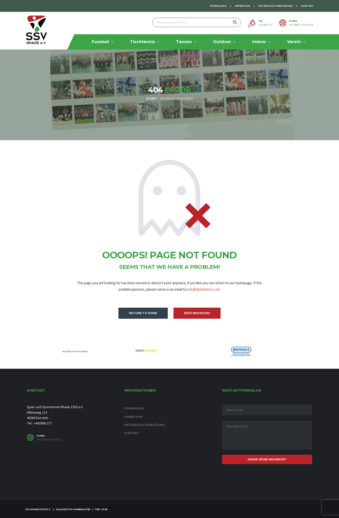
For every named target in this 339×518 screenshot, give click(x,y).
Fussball (100, 41)
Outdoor (222, 41)
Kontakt (307, 5)
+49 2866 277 (265, 25)
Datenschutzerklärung (275, 5)
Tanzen (184, 41)
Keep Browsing (197, 313)
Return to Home (143, 313)
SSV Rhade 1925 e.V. (38, 509)
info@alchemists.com (203, 289)
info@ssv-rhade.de (301, 25)
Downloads (218, 5)
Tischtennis (142, 41)
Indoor (259, 41)
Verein (294, 41)
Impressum (242, 5)
